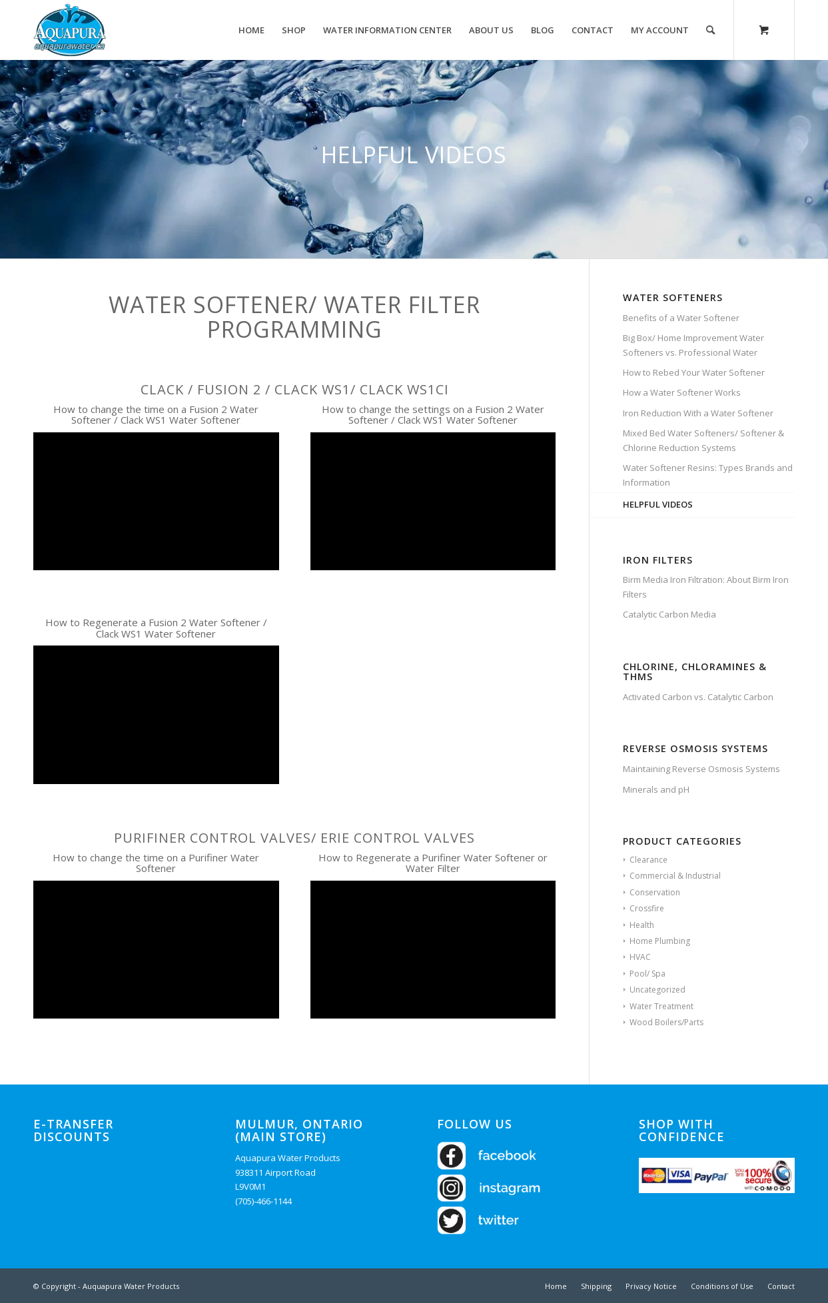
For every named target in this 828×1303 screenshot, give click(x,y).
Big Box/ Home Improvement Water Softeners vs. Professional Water (693, 345)
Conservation (654, 892)
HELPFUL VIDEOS (658, 504)
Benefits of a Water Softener (681, 318)
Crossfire (646, 908)
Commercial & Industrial (675, 875)
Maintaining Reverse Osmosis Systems (701, 769)
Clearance (648, 859)
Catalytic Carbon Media (669, 614)
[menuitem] (251, 30)
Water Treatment (661, 1006)
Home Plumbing (659, 941)
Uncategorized (657, 989)
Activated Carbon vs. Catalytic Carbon (698, 697)
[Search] (710, 30)
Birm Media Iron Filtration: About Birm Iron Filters (706, 587)
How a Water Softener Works (682, 392)
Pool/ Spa (647, 973)
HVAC (640, 957)
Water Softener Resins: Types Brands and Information (708, 475)
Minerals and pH (656, 789)
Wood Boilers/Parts (666, 1022)
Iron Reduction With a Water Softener (698, 413)
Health (641, 925)
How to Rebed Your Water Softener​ (694, 372)
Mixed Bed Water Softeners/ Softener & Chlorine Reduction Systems (703, 440)
